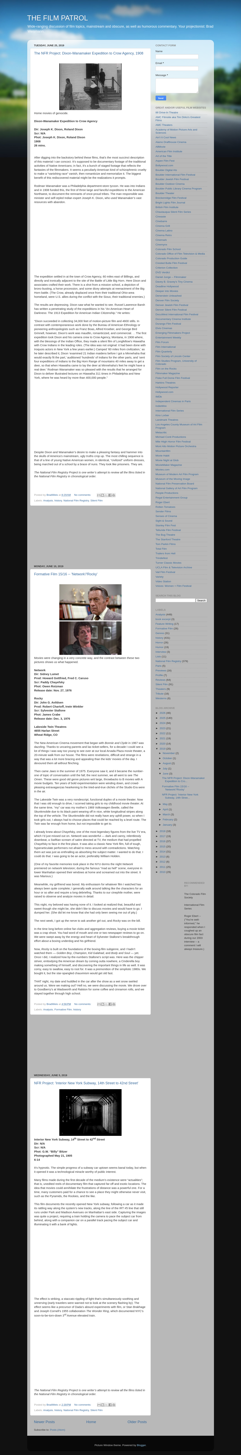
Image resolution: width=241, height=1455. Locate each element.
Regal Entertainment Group (172, 497)
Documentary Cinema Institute (173, 319)
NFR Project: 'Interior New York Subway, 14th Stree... (180, 796)
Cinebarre (161, 221)
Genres (160, 633)
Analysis (48, 500)
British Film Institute (167, 207)
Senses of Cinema (166, 516)
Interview (161, 651)
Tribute (160, 693)
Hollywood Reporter (167, 387)
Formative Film (63, 1009)
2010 (162, 872)
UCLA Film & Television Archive (174, 567)
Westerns (161, 698)
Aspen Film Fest (165, 160)
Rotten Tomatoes (165, 506)
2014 (162, 851)
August (167, 763)
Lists (158, 656)
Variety (160, 576)
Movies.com (163, 469)
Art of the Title (164, 156)
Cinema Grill (163, 225)
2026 (162, 712)
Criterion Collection (167, 267)
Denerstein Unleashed (169, 295)
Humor (160, 647)
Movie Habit (162, 455)
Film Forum (162, 342)
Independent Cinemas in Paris (173, 401)
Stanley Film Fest (166, 525)
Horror (159, 642)
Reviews (161, 679)
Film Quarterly (164, 351)
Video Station (163, 581)
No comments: (83, 494)
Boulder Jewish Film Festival (172, 179)
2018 (162, 831)
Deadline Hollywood (167, 286)
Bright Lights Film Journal (170, 202)
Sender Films (163, 511)
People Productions (167, 492)
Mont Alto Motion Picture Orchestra (176, 446)
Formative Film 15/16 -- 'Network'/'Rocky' (66, 574)
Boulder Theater (165, 193)
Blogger (141, 1445)
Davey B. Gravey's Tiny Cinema (174, 281)
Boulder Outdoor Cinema (170, 183)
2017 (162, 836)
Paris (159, 665)
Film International (166, 346)
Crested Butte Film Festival (171, 263)
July (165, 768)
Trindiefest (162, 558)
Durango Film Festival (168, 323)
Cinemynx (161, 244)
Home (91, 1422)
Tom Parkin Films (166, 544)
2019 (162, 748)
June (166, 773)
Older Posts (137, 1422)
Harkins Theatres (166, 382)
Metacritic (161, 432)
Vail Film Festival (165, 572)
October (168, 758)
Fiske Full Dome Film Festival (173, 378)
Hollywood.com (165, 392)
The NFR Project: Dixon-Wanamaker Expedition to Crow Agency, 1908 (88, 53)
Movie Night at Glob (167, 460)
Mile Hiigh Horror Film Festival (173, 441)
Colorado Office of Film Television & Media (180, 253)
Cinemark (161, 239)
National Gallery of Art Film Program (177, 488)
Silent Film (96, 500)
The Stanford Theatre (168, 539)
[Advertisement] (90, 535)
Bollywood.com (164, 165)
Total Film (161, 548)
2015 (162, 846)
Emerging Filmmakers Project (173, 332)
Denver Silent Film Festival (171, 309)
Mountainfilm (163, 450)
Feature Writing (165, 623)
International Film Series (170, 410)
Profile (159, 675)
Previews (161, 670)
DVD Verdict (163, 272)
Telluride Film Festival (168, 530)
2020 (162, 743)
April (166, 809)
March (167, 814)
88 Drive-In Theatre (167, 112)
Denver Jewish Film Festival (172, 305)
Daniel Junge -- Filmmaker (171, 277)
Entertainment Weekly (168, 337)
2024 (162, 723)
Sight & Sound (164, 520)
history (58, 500)
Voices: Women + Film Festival (174, 585)
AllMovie (161, 146)
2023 (162, 728)
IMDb (159, 396)
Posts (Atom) (57, 1429)
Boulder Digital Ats (166, 170)
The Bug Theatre (165, 534)
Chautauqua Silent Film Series (173, 211)
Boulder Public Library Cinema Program (179, 188)
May (165, 804)
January (168, 824)
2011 (162, 866)
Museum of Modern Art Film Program (177, 474)
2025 (162, 718)
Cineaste (161, 216)
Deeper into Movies (167, 291)
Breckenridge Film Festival (171, 197)
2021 (162, 738)
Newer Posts (44, 1422)
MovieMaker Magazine (169, 464)
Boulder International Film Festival (175, 174)
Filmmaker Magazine (168, 373)
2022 (162, 733)
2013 (162, 856)
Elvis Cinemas (164, 328)
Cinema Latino (164, 230)
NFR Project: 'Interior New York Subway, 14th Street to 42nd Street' (86, 1083)
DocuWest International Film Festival (177, 314)
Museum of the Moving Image (173, 478)
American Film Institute (169, 151)
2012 (162, 861)
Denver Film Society (167, 300)
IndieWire (161, 406)
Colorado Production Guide (171, 258)
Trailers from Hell (165, 553)
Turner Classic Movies (168, 562)
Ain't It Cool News (166, 137)
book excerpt (163, 619)
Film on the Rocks (166, 368)
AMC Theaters (164, 125)
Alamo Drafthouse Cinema (171, 142)
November (169, 753)
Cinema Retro (164, 235)
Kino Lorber (162, 415)
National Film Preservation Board (175, 483)
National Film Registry (76, 500)
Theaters (161, 689)
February (168, 819)
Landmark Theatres (167, 419)
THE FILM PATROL (57, 18)
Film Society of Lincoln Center (173, 356)
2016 (162, 841)
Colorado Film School (168, 249)
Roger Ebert (163, 502)
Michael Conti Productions (171, 436)
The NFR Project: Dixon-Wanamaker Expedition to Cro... (183, 780)
